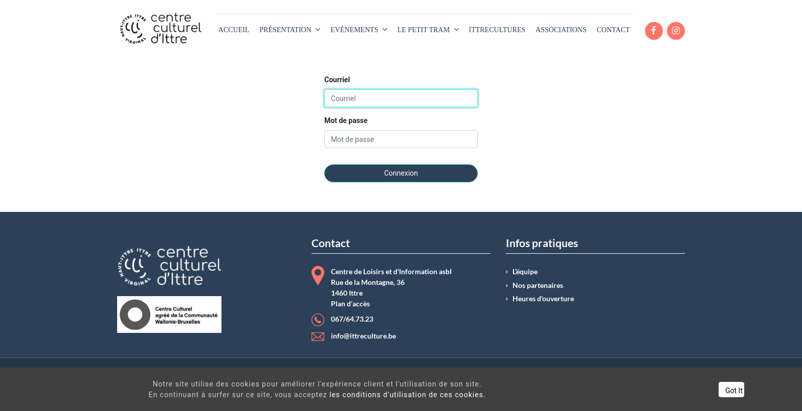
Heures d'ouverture (543, 299)
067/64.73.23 (352, 319)
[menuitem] (234, 29)
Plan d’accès (350, 304)
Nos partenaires (538, 285)
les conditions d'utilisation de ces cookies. (392, 395)
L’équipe (525, 272)
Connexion (401, 173)
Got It (694, 390)
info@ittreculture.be (363, 336)
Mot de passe (346, 120)
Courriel (337, 80)
